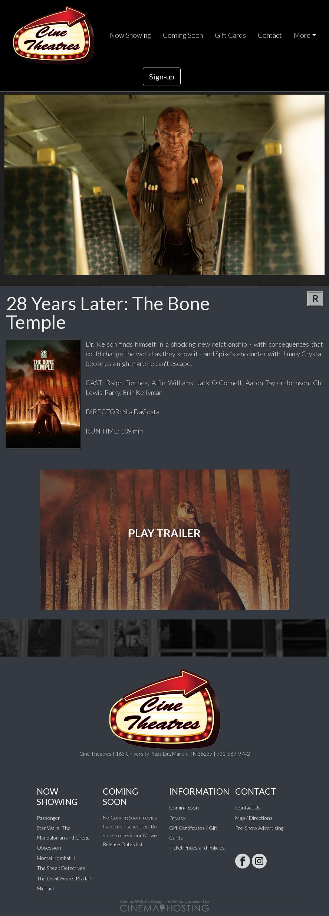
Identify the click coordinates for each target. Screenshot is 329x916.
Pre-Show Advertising (259, 828)
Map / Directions (254, 818)
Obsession (49, 847)
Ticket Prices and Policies (197, 847)
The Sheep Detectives (61, 868)
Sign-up (161, 76)
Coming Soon (183, 35)
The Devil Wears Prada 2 (65, 878)
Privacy (177, 818)
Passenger (48, 818)
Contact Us (248, 807)
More (302, 35)
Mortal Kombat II (56, 858)
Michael (45, 888)
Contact (270, 35)
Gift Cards (230, 35)
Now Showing (130, 35)
